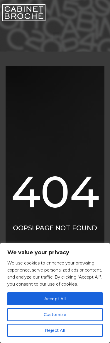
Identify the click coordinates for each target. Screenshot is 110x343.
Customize (55, 314)
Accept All (55, 298)
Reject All (55, 330)
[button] (56, 37)
